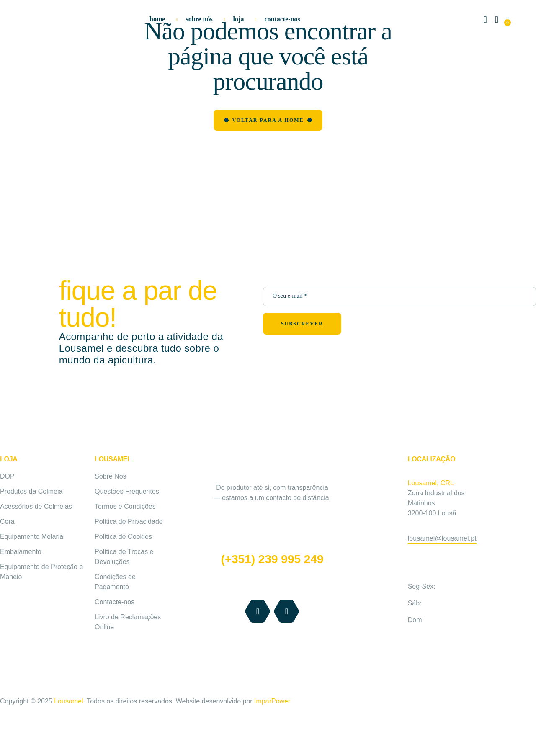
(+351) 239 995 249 (272, 559)
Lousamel (67, 701)
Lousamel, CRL (431, 483)
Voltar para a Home (268, 120)
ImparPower (272, 701)
